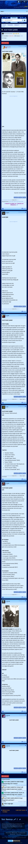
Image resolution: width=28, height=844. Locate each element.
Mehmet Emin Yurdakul (6, 811)
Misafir (26, 6)
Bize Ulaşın (19, 834)
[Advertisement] (14, 111)
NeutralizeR (24, 837)
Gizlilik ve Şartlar (22, 832)
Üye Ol (20, 2)
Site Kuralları (15, 832)
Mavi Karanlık (8, 823)
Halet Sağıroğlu (8, 803)
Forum (4, 25)
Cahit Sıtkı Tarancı (21, 810)
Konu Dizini (9, 832)
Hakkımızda (13, 834)
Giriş (25, 2)
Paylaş (19, 197)
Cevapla (24, 208)
